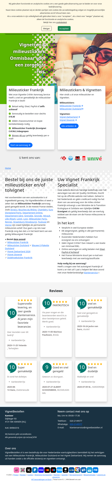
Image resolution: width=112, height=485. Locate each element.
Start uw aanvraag (20, 145)
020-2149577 (76, 424)
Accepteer (64, 28)
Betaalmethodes (90, 475)
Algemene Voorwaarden (43, 475)
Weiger (46, 28)
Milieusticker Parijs (38, 218)
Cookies (30, 475)
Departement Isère (14, 215)
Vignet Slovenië (68, 120)
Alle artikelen (68, 126)
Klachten (57, 475)
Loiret (19, 218)
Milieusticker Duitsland (72, 108)
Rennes (8, 221)
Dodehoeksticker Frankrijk (19, 257)
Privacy (15, 475)
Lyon (25, 218)
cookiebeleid (61, 22)
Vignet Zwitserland (70, 117)
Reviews (23, 475)
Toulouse (42, 221)
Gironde (38, 215)
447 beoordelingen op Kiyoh (41, 479)
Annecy (13, 209)
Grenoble (28, 215)
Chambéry (43, 209)
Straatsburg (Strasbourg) (25, 221)
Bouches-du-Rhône (27, 209)
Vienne (8, 225)
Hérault (46, 215)
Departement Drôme (32, 212)
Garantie (65, 475)
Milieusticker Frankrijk (72, 105)
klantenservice (91, 272)
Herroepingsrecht (75, 475)
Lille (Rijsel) (10, 218)
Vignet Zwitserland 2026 (18, 251)
